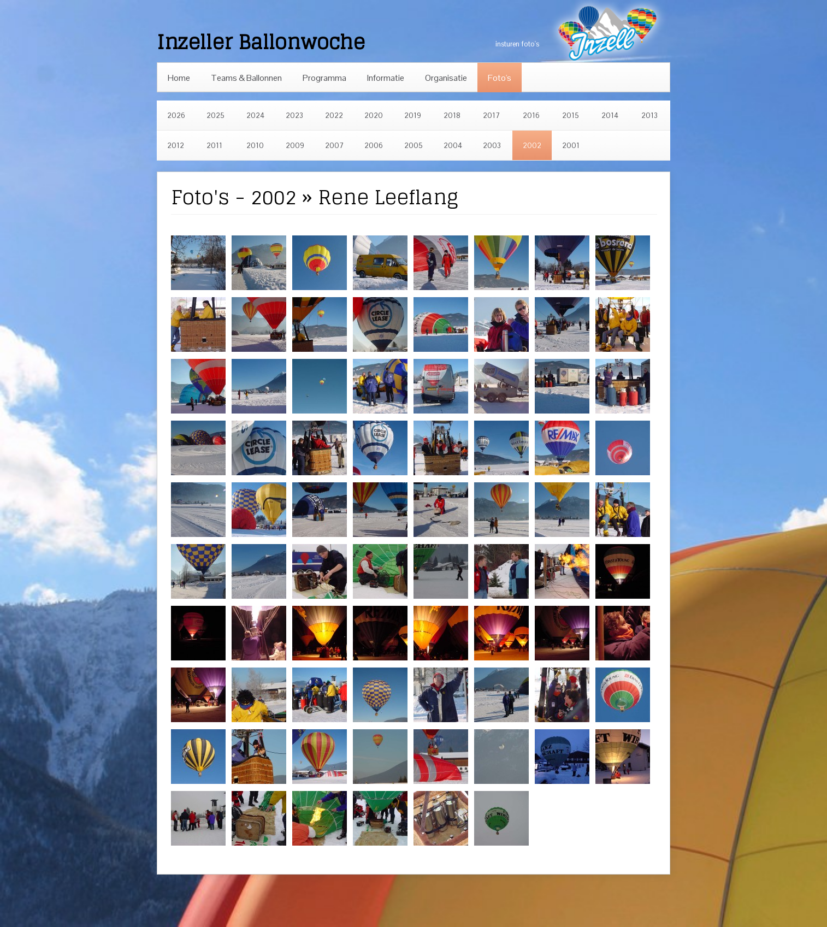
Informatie (385, 78)
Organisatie (446, 78)
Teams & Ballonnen (246, 78)
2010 (255, 145)
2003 (492, 145)
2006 (373, 145)
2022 (334, 115)
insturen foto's (517, 44)
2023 (294, 115)
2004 (453, 145)
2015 (570, 115)
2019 (412, 115)
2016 (531, 115)
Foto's (499, 78)
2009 (295, 145)
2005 (413, 145)
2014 (609, 115)
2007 (334, 145)
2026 (176, 115)
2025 (215, 115)
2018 (452, 115)
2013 (649, 115)
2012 (175, 145)
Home (179, 78)
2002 (532, 145)
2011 (214, 145)
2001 (571, 145)
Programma (324, 78)
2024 (255, 115)
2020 (373, 115)
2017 (491, 115)
